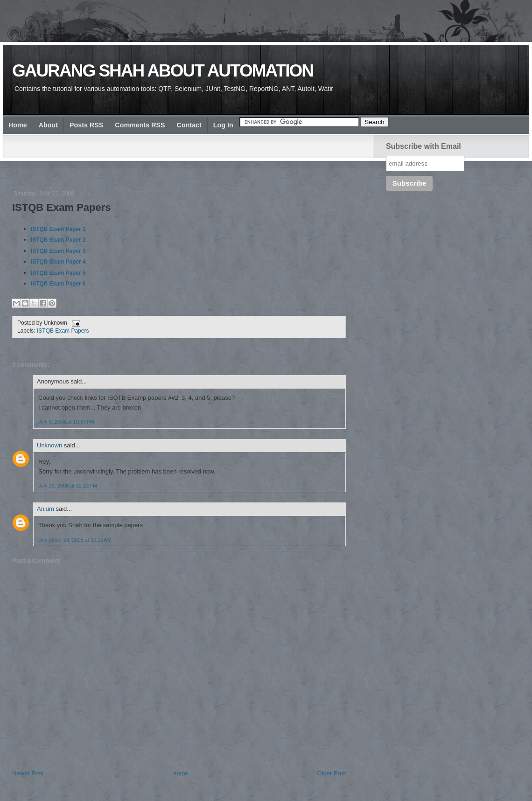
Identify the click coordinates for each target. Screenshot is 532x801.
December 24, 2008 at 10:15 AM (75, 540)
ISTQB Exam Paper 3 (58, 251)
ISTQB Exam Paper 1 (58, 229)
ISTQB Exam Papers (61, 207)
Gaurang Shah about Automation (162, 70)
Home (17, 125)
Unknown (49, 445)
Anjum (45, 508)
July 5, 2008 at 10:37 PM (66, 422)
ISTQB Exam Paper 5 (58, 273)
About (48, 125)
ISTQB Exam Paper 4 (58, 261)
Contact (189, 125)
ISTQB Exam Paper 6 (58, 283)
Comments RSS (140, 125)
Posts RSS (86, 125)
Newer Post (27, 773)
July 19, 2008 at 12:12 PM (67, 485)
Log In (223, 125)
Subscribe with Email (423, 146)
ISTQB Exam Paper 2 (58, 240)
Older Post (331, 773)
